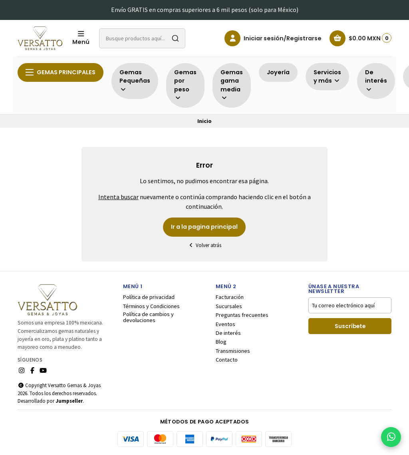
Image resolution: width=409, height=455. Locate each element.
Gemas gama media (231, 84)
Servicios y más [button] (327, 76)
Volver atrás (204, 245)
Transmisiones (233, 351)
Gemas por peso (185, 84)
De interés (228, 333)
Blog (221, 341)
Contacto (227, 359)
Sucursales (229, 306)
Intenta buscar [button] (118, 197)
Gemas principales (60, 72)
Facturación (230, 297)
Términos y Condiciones (151, 306)
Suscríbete (350, 326)
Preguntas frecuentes (242, 315)
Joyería (278, 72)
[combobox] (142, 38)
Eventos (225, 324)
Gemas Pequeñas (134, 80)
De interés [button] (376, 80)
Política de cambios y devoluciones (148, 317)
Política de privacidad (149, 297)
